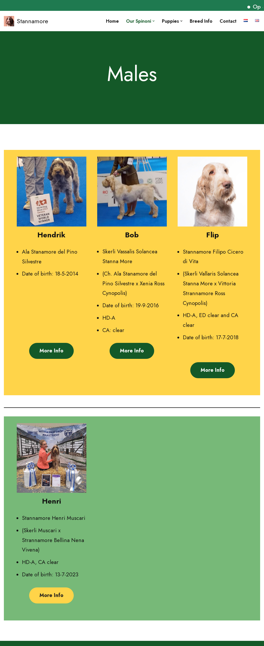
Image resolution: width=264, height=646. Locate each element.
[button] (153, 21)
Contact (228, 21)
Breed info (201, 21)
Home (112, 21)
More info (51, 350)
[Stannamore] (26, 21)
